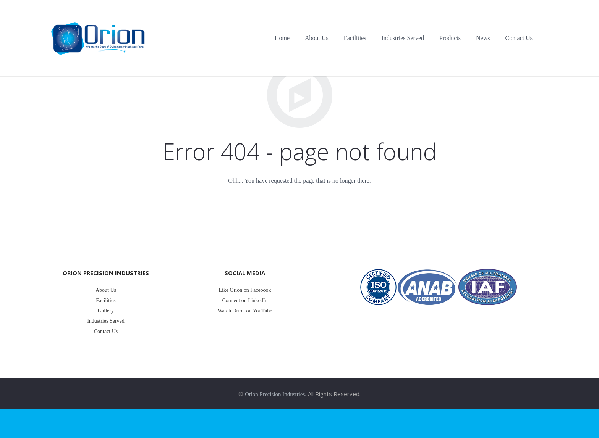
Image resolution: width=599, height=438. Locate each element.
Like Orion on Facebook (245, 290)
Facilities (105, 300)
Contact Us (106, 331)
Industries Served (106, 321)
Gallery (106, 311)
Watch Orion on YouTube (244, 311)
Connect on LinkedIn (245, 300)
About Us (106, 290)
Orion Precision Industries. (275, 394)
